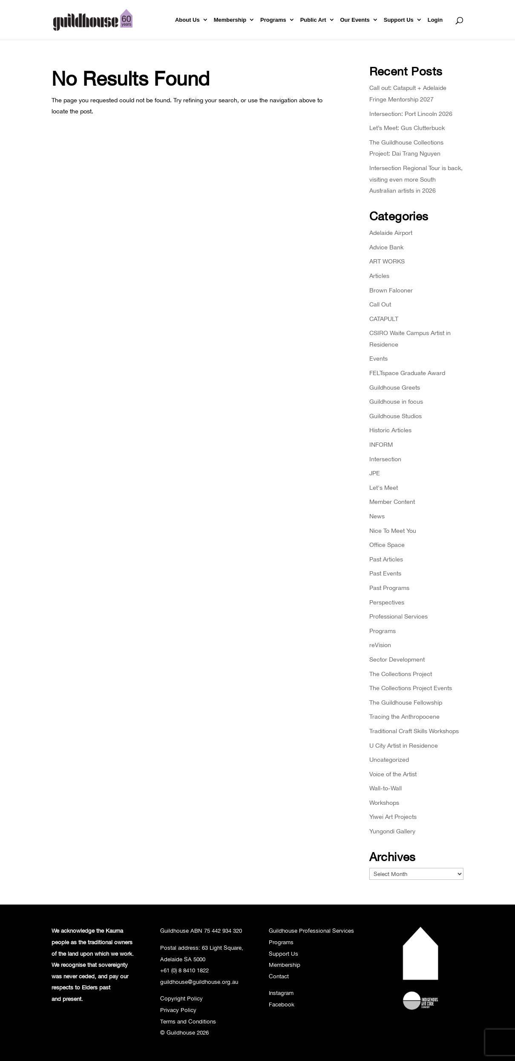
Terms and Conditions (188, 1021)
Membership (230, 20)
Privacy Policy (178, 1009)
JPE (374, 473)
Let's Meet (383, 487)
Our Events (355, 20)
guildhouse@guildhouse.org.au (199, 981)
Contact (279, 976)
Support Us (399, 20)
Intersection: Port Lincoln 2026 (410, 113)
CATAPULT (383, 318)
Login (435, 20)
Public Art (313, 20)
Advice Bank (386, 247)
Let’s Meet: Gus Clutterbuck (407, 127)
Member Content (392, 501)
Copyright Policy (181, 998)
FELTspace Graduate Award (407, 372)
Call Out (380, 304)
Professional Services (398, 616)
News (377, 516)
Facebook (281, 1004)
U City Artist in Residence (403, 745)
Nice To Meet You (392, 530)
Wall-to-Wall (385, 788)
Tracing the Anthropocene (404, 716)
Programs (273, 20)
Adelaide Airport (390, 232)
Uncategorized (389, 759)
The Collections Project (400, 673)
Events (378, 358)
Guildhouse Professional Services (311, 930)
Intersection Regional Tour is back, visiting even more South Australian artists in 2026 (416, 179)
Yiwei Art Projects (393, 816)
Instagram (281, 992)
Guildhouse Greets (394, 387)
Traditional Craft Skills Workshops (414, 730)
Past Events (385, 573)
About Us (187, 20)
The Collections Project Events (410, 687)
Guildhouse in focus (396, 401)
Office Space (387, 544)
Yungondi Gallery (392, 831)
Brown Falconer (391, 290)
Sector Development (397, 659)
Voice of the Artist (393, 774)
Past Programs (389, 587)
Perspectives (386, 602)
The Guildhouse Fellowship (405, 702)
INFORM (381, 444)
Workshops (384, 802)
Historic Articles (390, 430)
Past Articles (386, 559)
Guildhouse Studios (395, 415)
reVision (380, 644)
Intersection (385, 459)
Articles (379, 275)
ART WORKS (387, 261)
